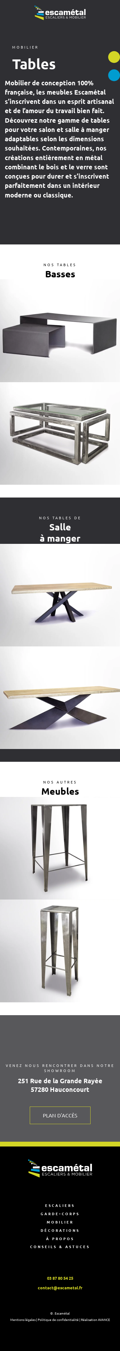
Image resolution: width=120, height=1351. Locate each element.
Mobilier (60, 1221)
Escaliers (60, 1205)
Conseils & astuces (60, 1246)
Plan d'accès (60, 1115)
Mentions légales (23, 1319)
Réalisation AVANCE (95, 1319)
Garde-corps (60, 1213)
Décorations (60, 1230)
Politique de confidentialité (58, 1319)
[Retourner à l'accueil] (60, 13)
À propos (60, 1238)
